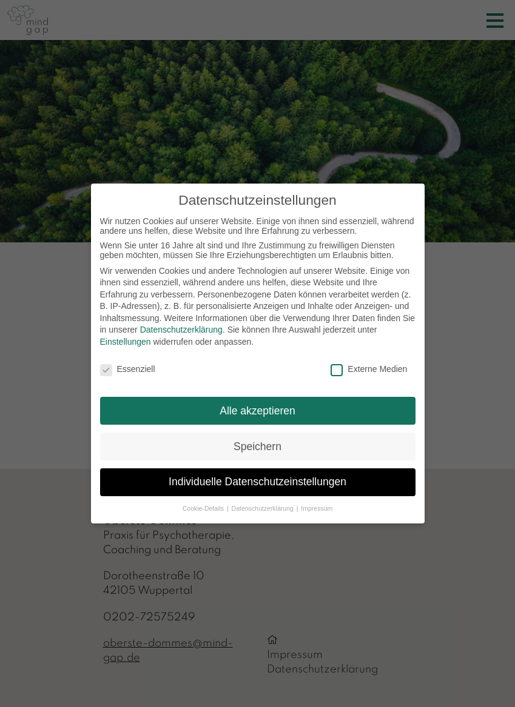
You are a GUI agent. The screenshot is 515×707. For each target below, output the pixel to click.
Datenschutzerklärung (181, 329)
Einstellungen (125, 342)
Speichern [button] (257, 446)
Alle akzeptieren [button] (257, 411)
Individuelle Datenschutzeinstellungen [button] (257, 482)
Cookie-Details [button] (204, 508)
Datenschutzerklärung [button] (263, 508)
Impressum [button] (316, 508)
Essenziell (127, 369)
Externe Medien (369, 369)
